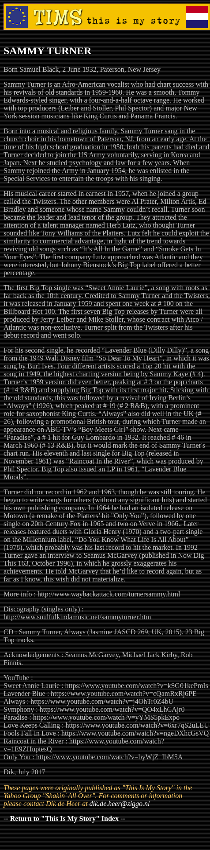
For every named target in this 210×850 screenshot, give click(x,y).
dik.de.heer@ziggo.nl (120, 803)
